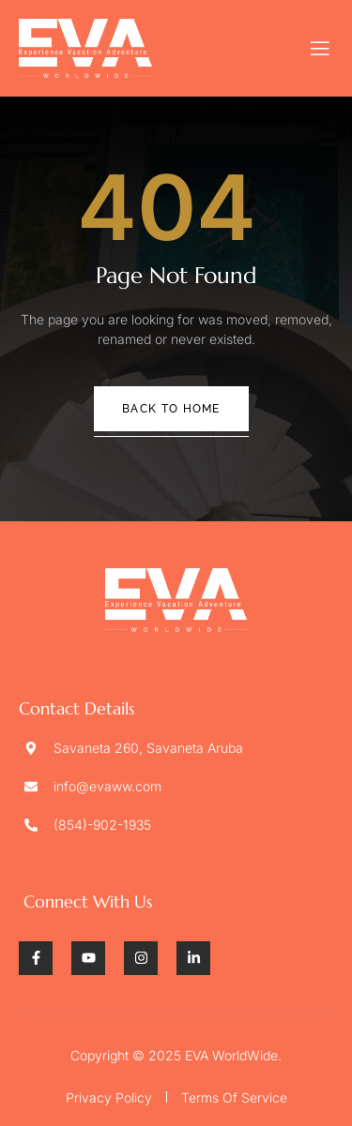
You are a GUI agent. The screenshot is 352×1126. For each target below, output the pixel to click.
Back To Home (171, 408)
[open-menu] (320, 49)
